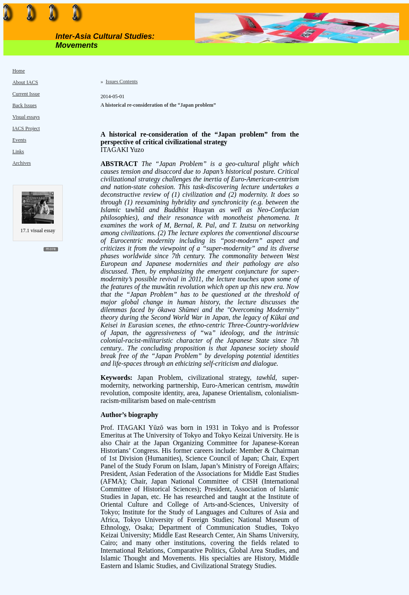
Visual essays (26, 117)
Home (18, 71)
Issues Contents (122, 82)
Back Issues (24, 105)
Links (18, 152)
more (51, 249)
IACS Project (26, 128)
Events (19, 140)
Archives (21, 163)
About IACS (25, 82)
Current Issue (26, 94)
